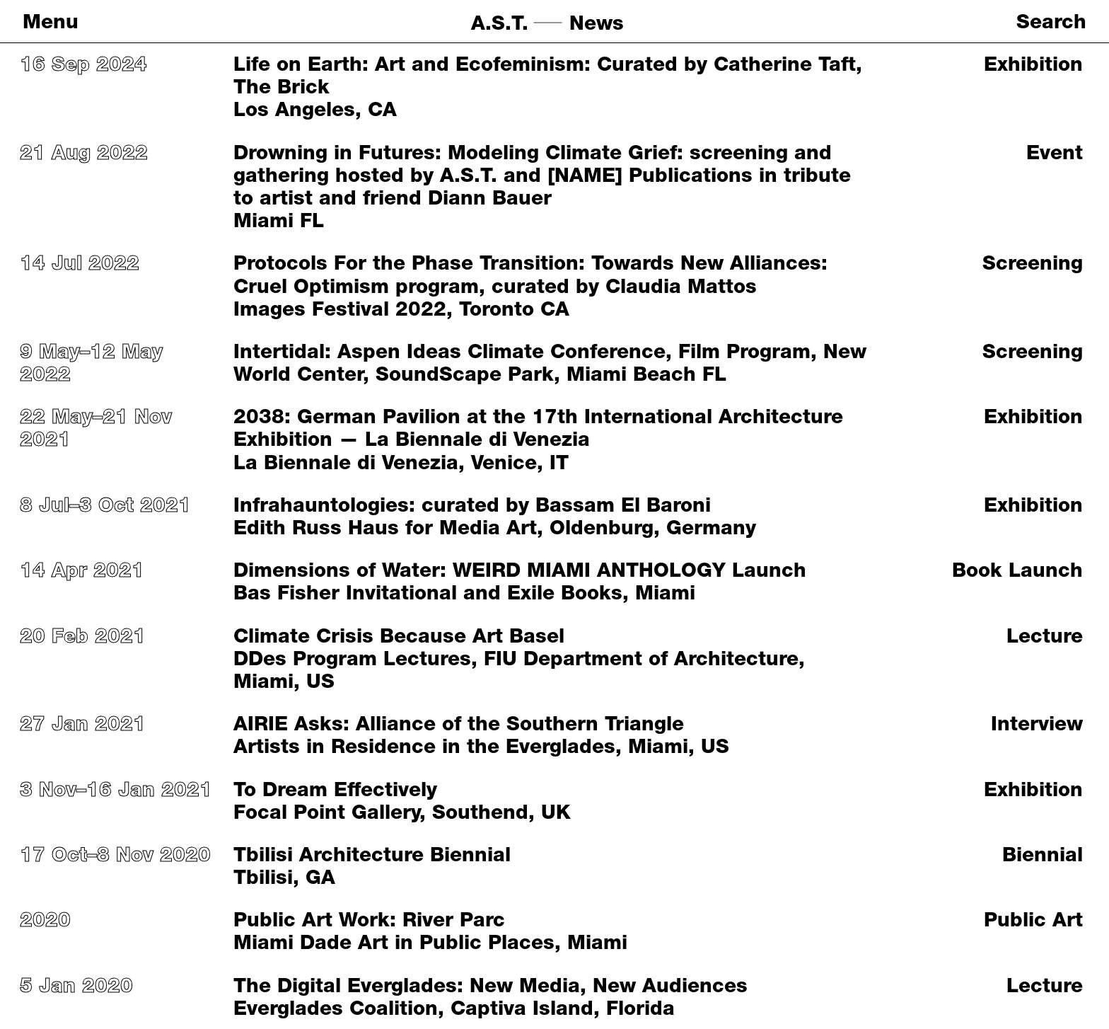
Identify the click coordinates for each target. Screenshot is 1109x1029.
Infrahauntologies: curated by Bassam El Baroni (472, 505)
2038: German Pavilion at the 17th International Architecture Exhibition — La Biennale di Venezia (538, 427)
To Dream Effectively (335, 789)
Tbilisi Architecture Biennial (372, 854)
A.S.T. (499, 22)
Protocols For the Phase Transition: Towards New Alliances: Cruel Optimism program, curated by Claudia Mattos (530, 274)
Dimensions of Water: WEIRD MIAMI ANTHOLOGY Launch (519, 570)
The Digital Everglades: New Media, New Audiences (490, 985)
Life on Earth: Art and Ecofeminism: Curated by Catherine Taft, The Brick (547, 75)
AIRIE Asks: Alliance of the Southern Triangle (458, 723)
